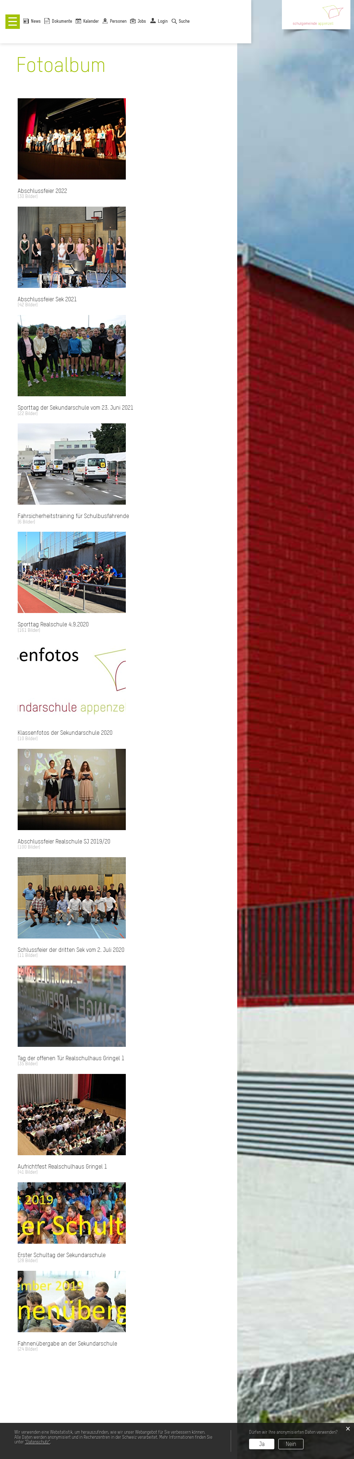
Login (163, 21)
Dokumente (62, 21)
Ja (262, 1444)
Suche (184, 21)
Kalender (91, 21)
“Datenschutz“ (37, 1442)
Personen (118, 21)
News (36, 21)
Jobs (142, 21)
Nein (291, 1444)
